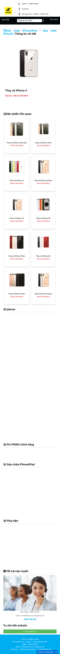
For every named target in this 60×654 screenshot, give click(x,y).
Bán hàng (54, 19)
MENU (5, 20)
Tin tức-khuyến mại (44, 649)
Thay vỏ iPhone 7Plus (16, 294)
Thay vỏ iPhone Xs (17, 218)
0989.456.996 (30, 619)
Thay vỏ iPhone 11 (17, 180)
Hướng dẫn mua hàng (27, 649)
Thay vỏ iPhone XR (43, 218)
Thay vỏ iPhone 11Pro (43, 143)
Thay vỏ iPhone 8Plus (16, 256)
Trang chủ (14, 649)
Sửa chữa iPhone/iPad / (23, 30)
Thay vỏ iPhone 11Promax (17, 143)
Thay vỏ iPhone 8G (43, 256)
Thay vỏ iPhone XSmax (43, 180)
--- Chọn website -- (30, 631)
